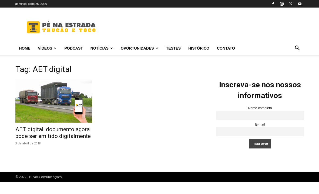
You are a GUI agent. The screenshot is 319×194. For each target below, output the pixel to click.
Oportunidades (139, 48)
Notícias (101, 48)
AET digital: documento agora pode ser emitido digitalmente (53, 132)
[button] (297, 48)
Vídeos (47, 48)
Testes (173, 48)
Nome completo (260, 108)
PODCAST (73, 48)
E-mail (260, 124)
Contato (226, 48)
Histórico (198, 48)
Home (25, 48)
